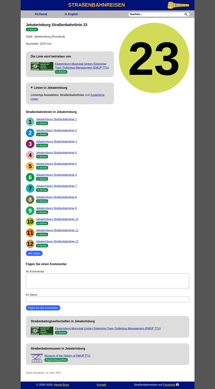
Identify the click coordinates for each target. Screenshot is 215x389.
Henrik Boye (61, 384)
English (71, 14)
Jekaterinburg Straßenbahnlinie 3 (56, 141)
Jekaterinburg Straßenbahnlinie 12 (57, 241)
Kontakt (101, 384)
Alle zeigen (34, 253)
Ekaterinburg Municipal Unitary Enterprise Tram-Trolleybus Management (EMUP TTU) (108, 328)
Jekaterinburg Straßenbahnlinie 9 (56, 208)
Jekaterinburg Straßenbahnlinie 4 (56, 152)
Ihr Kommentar (107, 279)
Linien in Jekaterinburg (50, 87)
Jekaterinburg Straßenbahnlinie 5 (56, 163)
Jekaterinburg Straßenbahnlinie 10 (57, 219)
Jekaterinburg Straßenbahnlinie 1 (56, 119)
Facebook (169, 384)
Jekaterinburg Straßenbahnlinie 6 (56, 174)
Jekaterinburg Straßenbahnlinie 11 (57, 230)
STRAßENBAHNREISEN (96, 5)
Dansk (41, 14)
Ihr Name (107, 297)
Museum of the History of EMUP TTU (67, 355)
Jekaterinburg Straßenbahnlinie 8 (56, 197)
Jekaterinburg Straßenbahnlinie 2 (56, 130)
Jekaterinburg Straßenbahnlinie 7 (56, 186)
